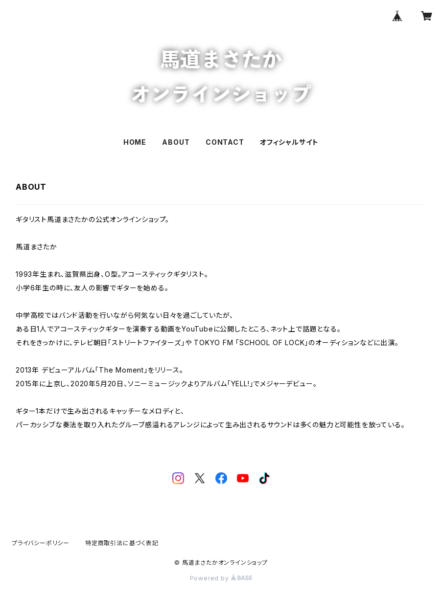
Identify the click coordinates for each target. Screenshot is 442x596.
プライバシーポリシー (41, 543)
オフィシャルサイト (289, 142)
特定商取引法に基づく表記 (122, 543)
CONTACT (225, 142)
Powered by (221, 578)
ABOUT (175, 142)
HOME (134, 142)
